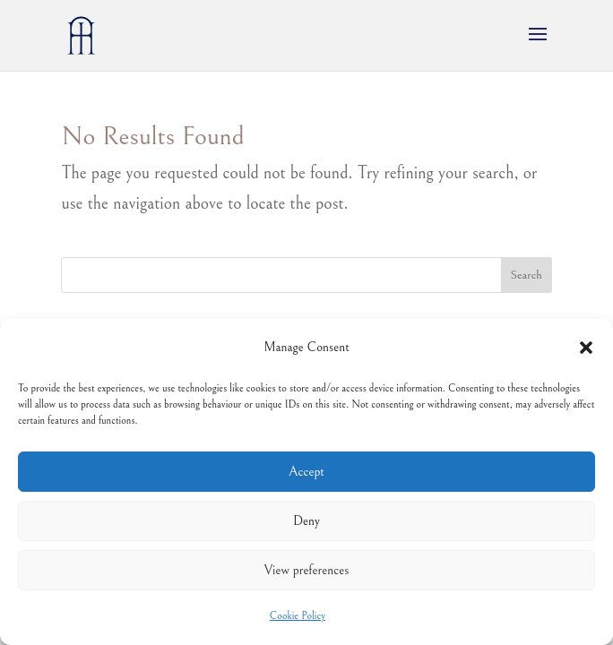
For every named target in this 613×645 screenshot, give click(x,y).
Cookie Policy (297, 616)
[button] (586, 348)
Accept (306, 471)
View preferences (307, 570)
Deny (306, 521)
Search (526, 275)
